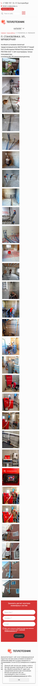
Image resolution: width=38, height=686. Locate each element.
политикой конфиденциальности (15, 630)
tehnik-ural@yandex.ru (10, 6)
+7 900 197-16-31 (10, 3)
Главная (3, 33)
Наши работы (11, 33)
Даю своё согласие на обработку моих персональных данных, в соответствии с (19, 630)
